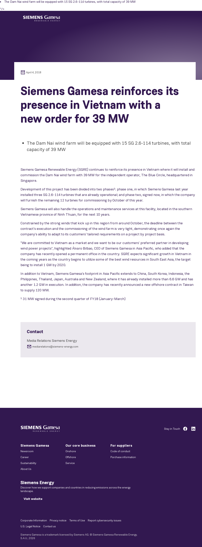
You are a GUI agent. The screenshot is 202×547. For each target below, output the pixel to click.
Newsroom (27, 451)
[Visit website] (33, 499)
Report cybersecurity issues (104, 520)
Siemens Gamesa (35, 445)
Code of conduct (120, 451)
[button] (41, 18)
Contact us (49, 526)
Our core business (80, 445)
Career (25, 457)
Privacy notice (58, 520)
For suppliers (121, 445)
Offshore (70, 457)
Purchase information (123, 457)
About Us (26, 469)
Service (70, 463)
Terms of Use (77, 520)
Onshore (70, 451)
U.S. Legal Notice (30, 526)
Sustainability (28, 463)
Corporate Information (34, 520)
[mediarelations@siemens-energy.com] (108, 346)
